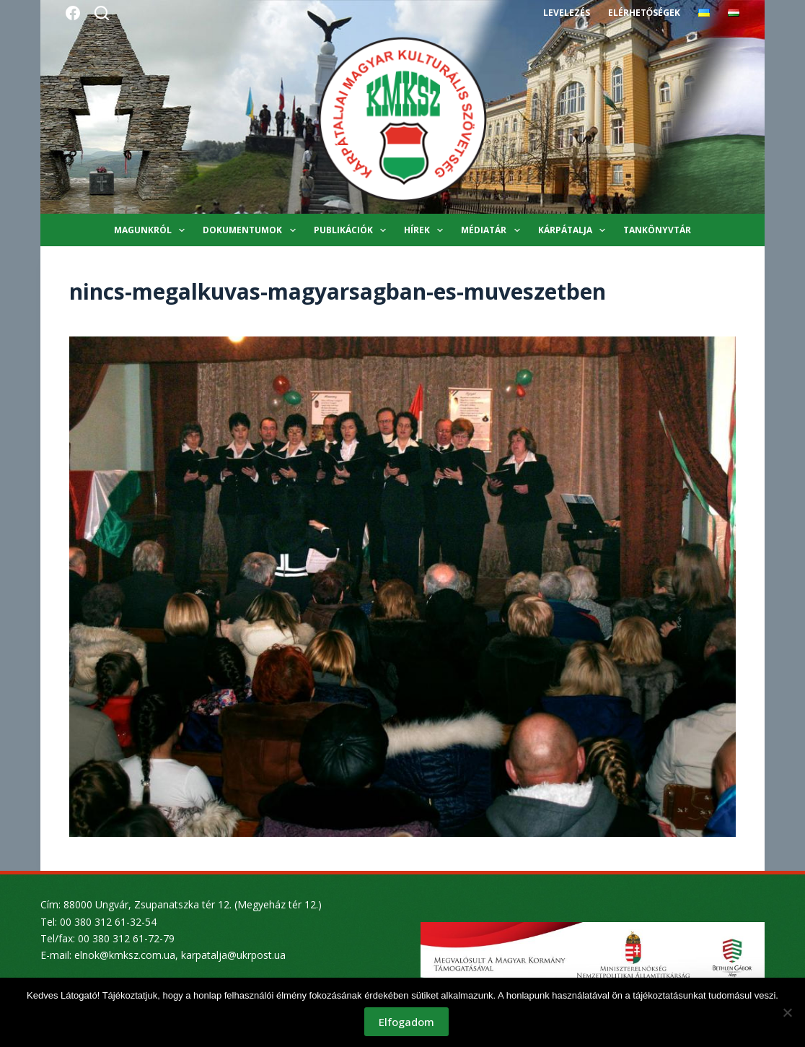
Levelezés (566, 12)
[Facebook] (73, 13)
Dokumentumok (252, 230)
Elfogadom (406, 1022)
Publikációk (353, 230)
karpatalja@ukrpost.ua (233, 955)
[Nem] (787, 1012)
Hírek (426, 230)
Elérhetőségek (644, 12)
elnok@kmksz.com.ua (124, 955)
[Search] (101, 13)
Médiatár (493, 230)
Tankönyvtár (657, 230)
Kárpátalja (574, 230)
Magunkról (152, 230)
